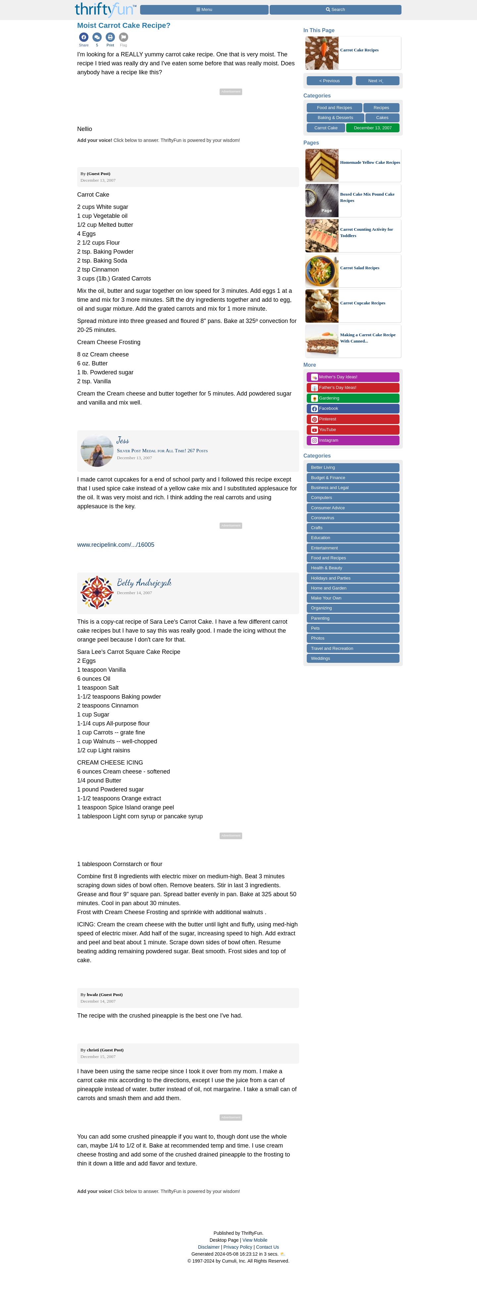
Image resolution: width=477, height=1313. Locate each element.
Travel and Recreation (332, 648)
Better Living (323, 467)
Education (320, 537)
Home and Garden (328, 588)
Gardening (325, 398)
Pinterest (323, 419)
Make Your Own (326, 597)
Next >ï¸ (377, 80)
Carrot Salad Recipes (359, 267)
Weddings (320, 658)
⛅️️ (283, 1254)
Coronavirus (322, 517)
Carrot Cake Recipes (359, 49)
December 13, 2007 (373, 127)
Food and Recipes (334, 107)
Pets (315, 628)
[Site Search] (335, 10)
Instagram (324, 440)
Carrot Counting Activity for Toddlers (366, 232)
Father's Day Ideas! (333, 387)
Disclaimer (209, 1247)
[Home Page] (105, 4)
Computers (321, 497)
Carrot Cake (326, 127)
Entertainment (324, 547)
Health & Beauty (326, 567)
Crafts (317, 527)
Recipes (381, 107)
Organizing (321, 607)
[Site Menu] (204, 10)
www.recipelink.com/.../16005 (115, 544)
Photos (317, 638)
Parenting (320, 618)
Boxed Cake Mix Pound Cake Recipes (367, 197)
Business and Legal (329, 487)
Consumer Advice (328, 507)
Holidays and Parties (330, 578)
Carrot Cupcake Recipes (362, 302)
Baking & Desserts (335, 117)
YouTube (323, 429)
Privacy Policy (237, 1247)
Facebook (324, 408)
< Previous (329, 80)
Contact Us (267, 1247)
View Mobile (254, 1240)
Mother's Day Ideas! (334, 377)
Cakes (382, 117)
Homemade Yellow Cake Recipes (370, 162)
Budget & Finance (328, 477)
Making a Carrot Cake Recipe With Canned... (368, 338)
